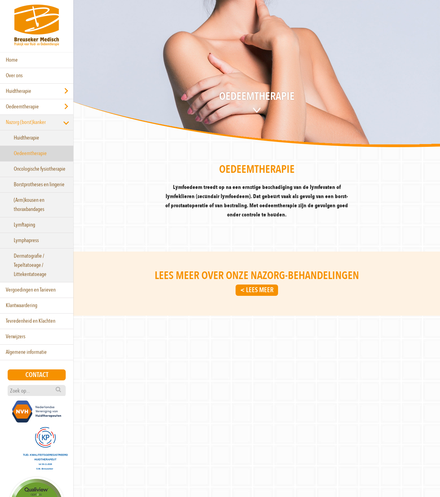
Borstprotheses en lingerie (39, 184)
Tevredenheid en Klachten (30, 321)
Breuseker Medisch (36, 25)
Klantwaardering (21, 305)
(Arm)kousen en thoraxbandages (29, 204)
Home (12, 60)
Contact (36, 374)
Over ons (14, 75)
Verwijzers (15, 336)
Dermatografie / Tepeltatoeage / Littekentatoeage (30, 265)
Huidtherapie (18, 91)
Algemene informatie (26, 352)
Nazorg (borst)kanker (26, 122)
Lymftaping (24, 225)
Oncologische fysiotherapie (39, 169)
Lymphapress (26, 240)
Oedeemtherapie (22, 107)
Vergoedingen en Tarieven (31, 290)
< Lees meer (256, 290)
